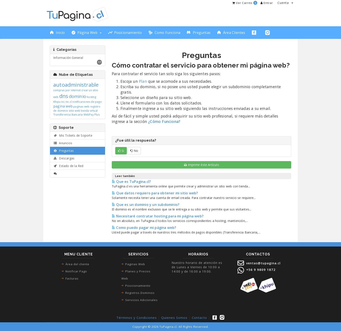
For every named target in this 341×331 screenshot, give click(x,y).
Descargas (63, 158)
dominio (77, 96)
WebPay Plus (92, 114)
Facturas (72, 278)
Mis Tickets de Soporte (72, 135)
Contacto (199, 317)
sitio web (74, 111)
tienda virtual (89, 111)
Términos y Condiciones (136, 317)
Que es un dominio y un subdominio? (145, 204)
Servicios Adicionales (141, 300)
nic (63, 102)
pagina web (63, 106)
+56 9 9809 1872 (260, 269)
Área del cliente (77, 264)
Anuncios (62, 143)
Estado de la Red (68, 166)
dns (63, 95)
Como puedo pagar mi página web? (144, 227)
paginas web (81, 106)
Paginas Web (135, 264)
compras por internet (67, 90)
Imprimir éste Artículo (201, 165)
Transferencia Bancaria (68, 114)
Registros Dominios (140, 293)
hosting (91, 97)
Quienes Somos (174, 317)
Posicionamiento (137, 286)
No (134, 151)
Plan (143, 81)
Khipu (56, 102)
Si (121, 151)
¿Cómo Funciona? (164, 121)
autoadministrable (76, 84)
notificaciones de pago (87, 102)
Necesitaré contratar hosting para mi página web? (158, 216)
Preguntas (63, 151)
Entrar (267, 3)
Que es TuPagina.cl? (131, 181)
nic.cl (68, 102)
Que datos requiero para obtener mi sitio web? (155, 193)
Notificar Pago (76, 271)
